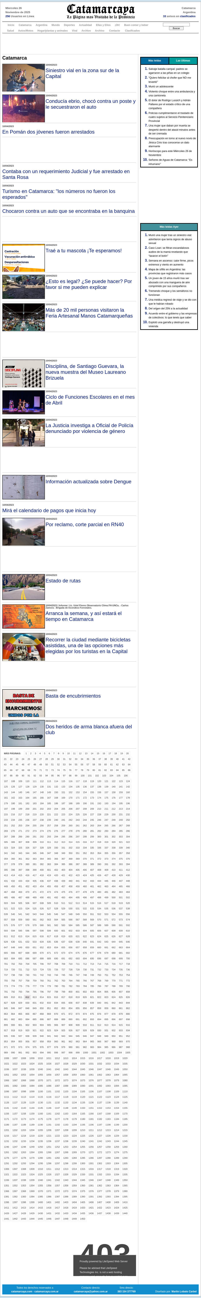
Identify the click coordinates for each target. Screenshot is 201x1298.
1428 (23, 1213)
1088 (65, 1086)
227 (92, 814)
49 (40, 764)
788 (113, 986)
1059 (74, 1074)
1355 (40, 1185)
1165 (82, 1113)
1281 (48, 1158)
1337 (14, 1180)
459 (78, 886)
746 (70, 975)
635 (49, 942)
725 (49, 969)
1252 (57, 1147)
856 (85, 1008)
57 (88, 764)
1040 (40, 1069)
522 (13, 908)
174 (99, 797)
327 (34, 847)
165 (34, 797)
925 (63, 1030)
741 (34, 975)
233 (6, 820)
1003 (110, 1052)
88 (11, 775)
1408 (108, 1202)
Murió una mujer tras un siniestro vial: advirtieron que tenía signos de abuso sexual (170, 239)
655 (63, 947)
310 (42, 842)
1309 (31, 1169)
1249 (31, 1147)
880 (128, 1014)
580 (42, 925)
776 (27, 986)
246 (99, 820)
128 (27, 786)
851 (49, 1008)
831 (34, 1003)
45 (17, 764)
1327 (57, 1174)
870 (56, 1014)
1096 (6, 1091)
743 (49, 975)
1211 (91, 1130)
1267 (57, 1152)
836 (70, 1003)
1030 (82, 1063)
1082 (14, 1086)
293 (49, 836)
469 (20, 892)
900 (13, 1025)
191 (92, 803)
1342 (57, 1180)
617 (49, 936)
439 (63, 881)
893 (92, 1019)
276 (56, 831)
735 (121, 969)
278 (70, 831)
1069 (31, 1080)
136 (85, 786)
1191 (48, 1124)
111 (34, 781)
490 (42, 897)
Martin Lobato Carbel (184, 1291)
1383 (23, 1196)
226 (85, 814)
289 (20, 836)
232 (128, 814)
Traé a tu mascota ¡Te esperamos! (84, 250)
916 (128, 1025)
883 (20, 1019)
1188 (23, 1124)
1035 (124, 1063)
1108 (108, 1091)
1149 (74, 1108)
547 (63, 914)
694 (85, 958)
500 (113, 897)
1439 (116, 1213)
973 (20, 1047)
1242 (99, 1141)
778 (42, 986)
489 (34, 897)
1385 (40, 1196)
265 (106, 825)
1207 (57, 1130)
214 (128, 809)
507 (34, 903)
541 (20, 914)
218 (27, 814)
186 (56, 803)
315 (78, 842)
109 (20, 781)
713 (92, 964)
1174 (31, 1119)
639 (78, 942)
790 (128, 986)
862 (128, 1008)
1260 (124, 1147)
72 (46, 770)
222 (56, 814)
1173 (23, 1119)
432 (13, 881)
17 (109, 753)
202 (42, 809)
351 (78, 853)
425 (92, 875)
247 (106, 820)
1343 (65, 1180)
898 (128, 1019)
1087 (57, 1086)
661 (106, 947)
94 (46, 775)
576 (13, 925)
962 (70, 1041)
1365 (124, 1185)
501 (121, 897)
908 (70, 1025)
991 (20, 1052)
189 (78, 803)
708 (56, 964)
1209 (74, 1130)
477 (78, 892)
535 (106, 908)
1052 (14, 1074)
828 (13, 1003)
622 (85, 936)
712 (85, 964)
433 (20, 881)
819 (78, 997)
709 (63, 964)
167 (49, 797)
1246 (6, 1147)
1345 (82, 1180)
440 (70, 881)
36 (94, 759)
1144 (31, 1108)
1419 (74, 1207)
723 (34, 969)
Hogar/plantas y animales (52, 30)
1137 (99, 1102)
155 (92, 792)
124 (128, 781)
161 (6, 797)
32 (70, 759)
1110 (124, 1091)
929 (92, 1030)
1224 (74, 1136)
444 (99, 881)
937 (20, 1036)
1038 (23, 1069)
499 (106, 897)
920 (27, 1030)
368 (70, 859)
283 (106, 831)
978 (56, 1047)
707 (49, 964)
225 (78, 814)
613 (20, 936)
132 (56, 786)
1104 (74, 1091)
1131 (48, 1102)
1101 (48, 1091)
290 (27, 836)
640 (85, 942)
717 (121, 964)
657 (78, 947)
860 (113, 1008)
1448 (65, 1219)
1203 (23, 1130)
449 (6, 886)
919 (20, 1030)
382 (42, 864)
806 (113, 991)
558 (13, 919)
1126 (6, 1102)
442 (85, 881)
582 (56, 925)
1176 (48, 1119)
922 (42, 1030)
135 (78, 786)
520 (128, 903)
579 (34, 925)
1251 (48, 1147)
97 (64, 775)
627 (121, 936)
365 (49, 859)
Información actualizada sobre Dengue (88, 481)
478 (85, 892)
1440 (124, 1213)
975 (34, 1047)
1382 (14, 1196)
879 (121, 1014)
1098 (23, 1091)
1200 (124, 1124)
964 (85, 1041)
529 (63, 908)
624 (99, 936)
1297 (57, 1163)
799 (63, 991)
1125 (124, 1097)
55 (76, 764)
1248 (23, 1147)
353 (92, 853)
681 (121, 953)
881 (6, 1019)
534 (99, 908)
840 (99, 1003)
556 (128, 914)
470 (27, 892)
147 (34, 792)
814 (42, 997)
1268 (65, 1152)
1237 (57, 1141)
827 (6, 1003)
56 (82, 764)
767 (92, 980)
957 (34, 1041)
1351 (6, 1185)
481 (106, 892)
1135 (82, 1102)
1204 (31, 1130)
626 (113, 936)
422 (70, 875)
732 (99, 969)
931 (106, 1030)
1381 (6, 1196)
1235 (40, 1141)
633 (34, 942)
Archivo (86, 30)
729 (78, 969)
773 (6, 986)
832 (42, 1003)
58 (94, 764)
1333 (108, 1174)
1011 (48, 1058)
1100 (40, 1091)
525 (34, 908)
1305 (124, 1163)
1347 (99, 1180)
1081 (6, 1086)
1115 (40, 1097)
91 (29, 775)
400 (42, 870)
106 (125, 775)
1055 (40, 1074)
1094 (116, 1086)
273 (34, 831)
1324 (31, 1174)
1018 (108, 1058)
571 (106, 919)
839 (92, 1003)
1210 (82, 1130)
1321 (6, 1174)
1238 (65, 1141)
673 (63, 953)
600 (56, 930)
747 (78, 975)
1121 (91, 1097)
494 (70, 897)
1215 (124, 1130)
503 (6, 903)
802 (85, 991)
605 (92, 930)
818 (70, 997)
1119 (74, 1097)
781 (63, 986)
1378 (108, 1191)
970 (128, 1041)
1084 (31, 1086)
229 (106, 814)
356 (113, 853)
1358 (65, 1185)
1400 (40, 1202)
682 (128, 953)
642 (99, 942)
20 (127, 753)
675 (78, 953)
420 (56, 875)
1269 (74, 1152)
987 (121, 1047)
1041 (48, 1069)
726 (56, 969)
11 (74, 753)
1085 (40, 1086)
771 (121, 980)
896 (113, 1019)
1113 (23, 1097)
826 (128, 997)
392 (113, 864)
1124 (116, 1097)
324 (13, 847)
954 (13, 1041)
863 (6, 1014)
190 (85, 803)
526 (42, 908)
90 (23, 775)
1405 (82, 1202)
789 (121, 986)
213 (121, 809)
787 (106, 986)
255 (34, 825)
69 (29, 770)
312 (56, 842)
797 (49, 991)
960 (56, 1041)
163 (20, 797)
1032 (99, 1063)
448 (128, 881)
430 (128, 875)
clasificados (188, 16)
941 (49, 1036)
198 (13, 809)
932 (113, 1030)
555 (121, 914)
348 (56, 853)
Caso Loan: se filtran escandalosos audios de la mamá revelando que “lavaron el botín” (169, 251)
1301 (91, 1163)
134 (70, 786)
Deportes (69, 25)
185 (49, 803)
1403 (65, 1202)
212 (113, 809)
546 (56, 914)
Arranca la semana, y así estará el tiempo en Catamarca (84, 616)
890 (70, 1019)
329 (49, 847)
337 (106, 847)
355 (106, 853)
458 (70, 886)
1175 (40, 1119)
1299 (74, 1163)
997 (63, 1052)
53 (64, 764)
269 (6, 831)
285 (121, 831)
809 (6, 997)
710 (70, 964)
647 (6, 947)
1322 (14, 1174)
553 (106, 914)
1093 (108, 1086)
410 (113, 870)
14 (92, 753)
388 (85, 864)
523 (20, 908)
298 (85, 836)
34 (82, 759)
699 (121, 958)
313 (63, 842)
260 (70, 825)
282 (99, 831)
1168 (108, 1113)
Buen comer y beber (136, 25)
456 (56, 886)
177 (121, 797)
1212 (99, 1130)
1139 (116, 1102)
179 (6, 803)
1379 (116, 1191)
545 (49, 914)
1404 (74, 1202)
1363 (108, 1185)
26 (34, 759)
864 (13, 1014)
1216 (6, 1136)
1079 (116, 1080)
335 (92, 847)
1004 (119, 1052)
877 (106, 1014)
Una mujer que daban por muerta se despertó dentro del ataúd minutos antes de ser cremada (172, 129)
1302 (99, 1163)
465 (121, 886)
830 (27, 1003)
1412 (14, 1207)
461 (92, 886)
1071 (48, 1080)
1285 (82, 1158)
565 (63, 919)
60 (105, 764)
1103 (65, 1091)
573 (121, 919)
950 (113, 1036)
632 (27, 942)
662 (113, 947)
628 (128, 936)
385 (63, 864)
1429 (31, 1213)
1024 (31, 1063)
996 (56, 1052)
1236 (48, 1141)
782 (70, 986)
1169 (116, 1113)
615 (34, 936)
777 (34, 986)
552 (99, 914)
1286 (91, 1158)
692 (70, 958)
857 (92, 1008)
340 (128, 847)
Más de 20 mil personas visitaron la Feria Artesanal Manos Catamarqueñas (89, 313)
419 (49, 875)
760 (42, 980)
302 (113, 836)
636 (56, 942)
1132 (57, 1102)
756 (13, 980)
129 (34, 786)
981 (78, 1047)
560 (27, 919)
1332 (99, 1174)
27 (40, 759)
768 (99, 980)
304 (128, 836)
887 (49, 1019)
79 (88, 770)
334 (85, 847)
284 (113, 831)
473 (49, 892)
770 (113, 980)
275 (49, 831)
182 (27, 803)
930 (99, 1030)
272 (27, 831)
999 (78, 1052)
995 (49, 1052)
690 (56, 958)
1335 (124, 1174)
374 (113, 859)
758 (27, 980)
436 (42, 881)
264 (99, 825)
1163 (65, 1113)
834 (56, 1003)
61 (111, 764)
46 (23, 764)
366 (56, 859)
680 (113, 953)
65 (5, 770)
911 (92, 1025)
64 (129, 764)
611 (6, 936)
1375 (82, 1191)
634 (42, 942)
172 (85, 797)
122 (113, 781)
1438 (108, 1213)
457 (63, 886)
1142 (14, 1108)
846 (13, 1008)
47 (29, 764)
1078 (108, 1080)
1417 (57, 1207)
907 (63, 1025)
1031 (91, 1063)
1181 (91, 1119)
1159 (31, 1113)
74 (58, 770)
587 (92, 925)
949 (106, 1036)
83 (111, 770)
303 (121, 836)
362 (27, 859)
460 (85, 886)
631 (20, 942)
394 (128, 864)
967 (106, 1041)
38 (105, 759)
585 (78, 925)
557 (6, 919)
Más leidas (154, 60)
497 (92, 897)
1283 (65, 1158)
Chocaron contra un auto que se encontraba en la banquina (68, 211)
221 (49, 814)
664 (128, 947)
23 (17, 759)
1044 (74, 1069)
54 (70, 764)
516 (99, 903)
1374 (74, 1191)
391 (106, 864)
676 (85, 953)
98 (70, 775)
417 (34, 875)
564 (56, 919)
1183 (108, 1119)
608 (113, 930)
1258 (108, 1147)
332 (70, 847)
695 (92, 958)
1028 (65, 1063)
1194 (74, 1124)
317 (92, 842)
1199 (116, 1124)
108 (13, 781)
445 (106, 881)
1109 (116, 1091)
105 (118, 775)
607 (106, 930)
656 (70, 947)
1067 (14, 1080)
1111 (6, 1097)
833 (49, 1003)
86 (129, 770)
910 (85, 1025)
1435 (82, 1213)
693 (78, 958)
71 (40, 770)
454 (42, 886)
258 (56, 825)
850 (42, 1008)
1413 (23, 1207)
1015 (82, 1058)
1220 (40, 1136)
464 (113, 886)
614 (27, 936)
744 (56, 975)
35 (88, 759)
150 (56, 792)
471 (34, 892)
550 (85, 914)
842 (113, 1003)
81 (99, 770)
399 (34, 870)
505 (20, 903)
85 (123, 770)
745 (63, 975)
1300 (82, 1163)
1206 (48, 1130)
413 (6, 875)
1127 (14, 1102)
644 (113, 942)
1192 (57, 1124)
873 (78, 1014)
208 (85, 809)
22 (11, 759)
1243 (108, 1141)
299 (92, 836)
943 (63, 1036)
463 (106, 886)
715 (106, 964)
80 (94, 770)
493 (63, 897)
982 (85, 1047)
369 (78, 859)
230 (113, 814)
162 (13, 797)
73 (52, 770)
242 (70, 820)
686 (27, 958)
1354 (31, 1185)
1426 (6, 1213)
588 (99, 925)
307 (20, 842)
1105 (82, 1091)
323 (6, 847)
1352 (14, 1185)
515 (92, 903)
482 (113, 892)
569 (92, 919)
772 (128, 980)
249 (121, 820)
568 (85, 919)
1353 (23, 1185)
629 (6, 942)
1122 (99, 1097)
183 (34, 803)
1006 (6, 1058)
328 (42, 847)
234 (13, 820)
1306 (6, 1169)
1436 (91, 1213)
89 (17, 775)
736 (128, 969)
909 (78, 1025)
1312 (57, 1169)
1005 (127, 1052)
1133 (65, 1102)
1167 (99, 1113)
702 (13, 964)
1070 (40, 1080)
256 (42, 825)
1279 (31, 1158)
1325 (40, 1174)
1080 (124, 1080)
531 (78, 908)
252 (13, 825)
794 (27, 991)
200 (27, 809)
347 (49, 853)
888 (56, 1019)
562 (42, 919)
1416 (48, 1207)
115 (63, 781)
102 (97, 775)
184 (42, 803)
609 (121, 930)
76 (70, 770)
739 (20, 975)
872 (70, 1014)
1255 (82, 1147)
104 (111, 775)
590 (113, 925)
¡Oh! (117, 25)
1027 (57, 1063)
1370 (40, 1191)
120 (99, 781)
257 (49, 825)
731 (92, 969)
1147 (57, 1108)
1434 (74, 1213)
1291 (6, 1163)
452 (27, 886)
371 (92, 859)
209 (92, 809)
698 (113, 958)
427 (106, 875)
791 (6, 991)
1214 (116, 1130)
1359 (74, 1185)
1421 (91, 1207)
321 (121, 842)
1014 (74, 1058)
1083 (23, 1086)
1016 (91, 1058)
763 (63, 980)
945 (78, 1036)
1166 (91, 1113)
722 (27, 969)
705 (34, 964)
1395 (124, 1196)
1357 (57, 1185)
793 (20, 991)
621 (78, 936)
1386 (48, 1196)
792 (13, 991)
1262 (14, 1152)
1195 (82, 1124)
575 (6, 925)
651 (34, 947)
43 (5, 764)
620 (70, 936)
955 (20, 1041)
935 (6, 1036)
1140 (124, 1102)
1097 (14, 1091)
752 (113, 975)
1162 (57, 1113)
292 (42, 836)
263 (92, 825)
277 (63, 831)
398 (27, 870)
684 (13, 958)
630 (13, 942)
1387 (57, 1196)
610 (128, 930)
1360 (82, 1185)
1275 (124, 1152)
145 (20, 792)
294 (56, 836)
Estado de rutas (63, 580)
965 (92, 1041)
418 (42, 875)
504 (13, 903)
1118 (65, 1097)
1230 (124, 1136)
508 (42, 903)
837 (78, 1003)
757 (20, 980)
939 (34, 1036)
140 (113, 786)
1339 (31, 1180)
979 (63, 1047)
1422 (99, 1207)
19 (121, 753)
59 (99, 764)
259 (63, 825)
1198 (108, 1124)
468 (13, 892)
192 (99, 803)
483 (121, 892)
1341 (48, 1180)
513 (78, 903)
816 (56, 997)
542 (27, 914)
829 (20, 1003)
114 (56, 781)
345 (34, 853)
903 (34, 1025)
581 (49, 925)
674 (70, 953)
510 (56, 903)
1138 (108, 1102)
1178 (65, 1119)
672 (56, 953)
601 (63, 930)
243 (78, 820)
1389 (74, 1196)
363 (34, 859)
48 (34, 764)
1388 (65, 1196)
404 (70, 870)
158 (113, 792)
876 (99, 1014)
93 (40, 775)
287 (6, 836)
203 (49, 809)
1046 (91, 1069)
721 (20, 969)
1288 (108, 1158)
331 (63, 847)
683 (6, 958)
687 (34, 958)
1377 (99, 1191)
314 (70, 842)
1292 (14, 1163)
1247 (14, 1147)
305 (6, 842)
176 (113, 797)
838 (85, 1003)
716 (113, 964)
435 (34, 881)
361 (20, 859)
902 (27, 1025)
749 (92, 975)
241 (63, 820)
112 (42, 781)
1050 (124, 1069)
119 (92, 781)
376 (128, 859)
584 (70, 925)
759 (34, 980)
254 (27, 825)
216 (13, 814)
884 (27, 1019)
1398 (23, 1202)
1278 (23, 1158)
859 (106, 1008)
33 (76, 759)
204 (56, 809)
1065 (124, 1074)
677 (92, 953)
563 (49, 919)
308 (27, 842)
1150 (82, 1108)
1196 (91, 1124)
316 (85, 842)
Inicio (11, 25)
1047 (99, 1069)
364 (42, 859)
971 (6, 1047)
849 (34, 1008)
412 (128, 870)
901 (20, 1025)
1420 (82, 1207)
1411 (6, 1207)
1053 (23, 1074)
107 (6, 781)
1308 (23, 1169)
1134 (74, 1102)
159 (121, 792)
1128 (23, 1102)
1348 (108, 1180)
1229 (116, 1136)
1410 (124, 1202)
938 (27, 1036)
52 (58, 764)
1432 (57, 1213)
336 (99, 847)
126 (13, 786)
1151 (91, 1108)
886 (42, 1019)
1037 (14, 1069)
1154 (116, 1108)
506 (27, 903)
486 (13, 897)
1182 (99, 1119)
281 (92, 831)
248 (113, 820)
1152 (99, 1108)
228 (99, 814)
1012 (57, 1058)
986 (113, 1047)
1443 (23, 1219)
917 (6, 1030)
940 (42, 1036)
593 (6, 930)
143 (6, 792)
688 (42, 958)
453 (34, 886)
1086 (48, 1086)
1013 (65, 1058)
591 (121, 925)
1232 (14, 1141)
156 (99, 792)
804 (99, 991)
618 (56, 936)
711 (78, 964)
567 (78, 919)
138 (99, 786)
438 (56, 881)
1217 (14, 1136)
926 (70, 1030)
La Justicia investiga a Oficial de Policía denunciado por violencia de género (89, 428)
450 (13, 886)
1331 (91, 1174)
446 (113, 881)
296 (70, 836)
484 (128, 892)
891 (78, 1019)
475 (63, 892)
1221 (48, 1136)
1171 (6, 1119)
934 (128, 1030)
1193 (65, 1124)
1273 (108, 1152)
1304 (116, 1163)
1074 (74, 1080)
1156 (6, 1113)
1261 (6, 1152)
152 (70, 792)
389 (92, 864)
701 (6, 964)
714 (99, 964)
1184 (116, 1119)
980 (70, 1047)
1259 (116, 1147)
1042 (57, 1069)
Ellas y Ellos (103, 25)
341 (6, 853)
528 (56, 908)
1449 (74, 1219)
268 (128, 825)
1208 (65, 1130)
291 (34, 836)
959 (49, 1041)
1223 (65, 1136)
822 (99, 997)
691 (63, 958)
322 (128, 842)
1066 (6, 1080)
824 (113, 997)
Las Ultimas (183, 60)
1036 (6, 1069)
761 (49, 980)
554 (113, 914)
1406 (91, 1202)
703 (20, 964)
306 (13, 842)
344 (27, 853)
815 (49, 997)
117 (78, 781)
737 (6, 975)
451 (20, 886)
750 (99, 975)
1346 (91, 1180)
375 (121, 859)
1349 (116, 1180)
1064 (116, 1074)
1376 (91, 1191)
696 (99, 958)
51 (52, 764)
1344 (74, 1180)
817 (63, 997)
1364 (116, 1185)
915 (121, 1025)
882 (13, 1019)
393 (121, 864)
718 (128, 964)
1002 (102, 1052)
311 (49, 842)
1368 (23, 1191)
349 (63, 853)
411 (121, 870)
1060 (82, 1074)
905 (49, 1025)
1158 (23, 1113)
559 (20, 919)
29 (52, 759)
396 (13, 870)
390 (99, 864)
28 (46, 759)
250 (128, 820)
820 (85, 997)
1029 (74, 1063)
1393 (108, 1196)
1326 (48, 1174)
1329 (74, 1174)
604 (85, 930)
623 (92, 936)
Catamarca (25, 25)
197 (6, 809)
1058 (65, 1074)
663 (121, 947)
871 (63, 1014)
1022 (14, 1063)
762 (56, 980)
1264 (31, 1152)
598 (42, 930)
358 (128, 853)
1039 (31, 1069)
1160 (40, 1113)
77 (76, 770)
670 (42, 953)
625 (106, 936)
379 (20, 864)
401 (49, 870)
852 (56, 1008)
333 (78, 847)
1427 (14, 1213)
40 (117, 759)
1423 (108, 1207)
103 (104, 775)
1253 (65, 1147)
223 (63, 814)
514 (85, 903)
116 (70, 781)
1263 (23, 1152)
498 (99, 897)
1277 (14, 1158)
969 (121, 1041)
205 (63, 809)
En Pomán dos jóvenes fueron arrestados (48, 132)
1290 (124, 1158)
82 (105, 770)
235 (20, 820)
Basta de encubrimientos (73, 696)
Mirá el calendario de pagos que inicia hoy (49, 510)
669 (34, 953)
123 (121, 781)
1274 (116, 1152)
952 (128, 1036)
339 (121, 847)
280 (85, 831)
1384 (31, 1196)
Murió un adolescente (161, 86)
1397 (14, 1202)
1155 (124, 1108)
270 (13, 831)
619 (63, 936)
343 (20, 853)
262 (85, 825)
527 (49, 908)
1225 (82, 1136)
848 (27, 1008)
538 (128, 908)
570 (99, 919)
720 (13, 969)
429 (121, 875)
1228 (108, 1136)
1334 (116, 1174)
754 (128, 975)
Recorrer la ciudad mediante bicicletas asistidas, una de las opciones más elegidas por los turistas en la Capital (88, 645)
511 (63, 903)
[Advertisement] (100, 43)
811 (20, 997)
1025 (40, 1063)
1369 (31, 1191)
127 (20, 786)
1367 (14, 1191)
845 (6, 1008)
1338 (23, 1180)
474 (56, 892)
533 (92, 908)
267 (121, 825)
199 (20, 809)
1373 (65, 1191)
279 (78, 831)
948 (99, 1036)
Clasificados (132, 30)
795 (34, 991)
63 (123, 764)
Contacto (114, 30)
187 (63, 803)
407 (92, 870)
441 (78, 881)
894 (99, 1019)
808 (128, 991)
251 (6, 825)
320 (113, 842)
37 (99, 759)
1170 (124, 1113)
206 (70, 809)
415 (20, 875)
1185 (124, 1119)
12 (80, 753)
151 (63, 792)
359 (6, 859)
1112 (14, 1097)
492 (56, 897)
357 (121, 853)
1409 (116, 1202)
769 (106, 980)
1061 (91, 1074)
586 (85, 925)
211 (106, 809)
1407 (99, 1202)
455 (49, 886)
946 (85, 1036)
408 (99, 870)
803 (92, 991)
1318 (108, 1169)
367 (63, 859)
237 (34, 820)
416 (27, 875)
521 (6, 908)
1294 (31, 1163)
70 (34, 770)
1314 (74, 1169)
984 (99, 1047)
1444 (31, 1219)
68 (23, 770)
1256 (91, 1147)
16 (104, 753)
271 (20, 831)
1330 (82, 1174)
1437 (99, 1213)
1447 (57, 1219)
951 (121, 1036)
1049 (116, 1069)
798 (56, 991)
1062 (99, 1074)
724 (42, 969)
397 (20, 870)
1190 (40, 1124)
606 (99, 930)
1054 (31, 1074)
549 (78, 914)
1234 (31, 1141)
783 (78, 986)
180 (13, 803)
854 (70, 1008)
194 (113, 803)
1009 (31, 1058)
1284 (74, 1158)
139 (106, 786)
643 (106, 942)
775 (20, 986)
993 (34, 1052)
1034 (116, 1063)
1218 (23, 1136)
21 (5, 759)
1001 (93, 1052)
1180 (82, 1119)
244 (85, 820)
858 (99, 1008)
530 (70, 908)
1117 (57, 1097)
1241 (91, 1141)
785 (92, 986)
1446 (48, 1219)
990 (13, 1052)
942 (56, 1036)
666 (13, 953)
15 (98, 753)
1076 (91, 1080)
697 (106, 958)
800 (70, 991)
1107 (99, 1091)
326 (27, 847)
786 (99, 986)
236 (27, 820)
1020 (124, 1058)
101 (90, 775)
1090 (82, 1086)
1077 (99, 1080)
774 (13, 986)
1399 (31, 1202)
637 (63, 942)
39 (111, 759)
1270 (82, 1152)
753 (121, 975)
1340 (40, 1180)
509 (49, 903)
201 (34, 809)
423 (78, 875)
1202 (14, 1130)
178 (128, 797)
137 (92, 786)
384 (56, 864)
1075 (82, 1080)
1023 (23, 1063)
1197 (99, 1124)
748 (85, 975)
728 (70, 969)
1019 (116, 1058)
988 (128, 1047)
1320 (124, 1169)
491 (49, 897)
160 (128, 792)
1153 (108, 1108)
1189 (31, 1124)
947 (92, 1036)
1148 (65, 1108)
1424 (116, 1207)
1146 (48, 1108)
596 (27, 930)
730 (85, 969)
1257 (99, 1147)
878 (113, 1014)
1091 (91, 1086)
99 (76, 775)
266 (113, 825)
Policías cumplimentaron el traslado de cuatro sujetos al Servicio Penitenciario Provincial (171, 117)
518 (113, 903)
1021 (6, 1063)
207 (78, 809)
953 (6, 1041)
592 (128, 925)
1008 (23, 1058)
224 (70, 814)
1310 (40, 1169)
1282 (57, 1158)
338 (113, 847)
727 (63, 969)
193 (106, 803)
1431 (48, 1213)
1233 (23, 1141)
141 (121, 786)
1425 (124, 1207)
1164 (74, 1113)
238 (42, 820)
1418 (65, 1207)
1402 (57, 1202)
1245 (124, 1141)
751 (106, 975)
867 (34, 1014)
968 (113, 1041)
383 (49, 864)
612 (13, 936)
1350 (124, 1180)
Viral (74, 30)
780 (56, 986)
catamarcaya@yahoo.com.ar (91, 1291)
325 (20, 847)
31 (64, 759)
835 (63, 1003)
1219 (31, 1136)
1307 (14, 1169)
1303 (108, 1163)
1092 (99, 1086)
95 (52, 775)
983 (92, 1047)
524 (27, 908)
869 (49, 1014)
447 (121, 881)
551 (92, 914)
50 (46, 764)
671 (49, 953)
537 (121, 908)
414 (13, 875)
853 (63, 1008)
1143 (23, 1108)
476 (70, 892)
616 (42, 936)
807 (121, 991)
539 (6, 914)
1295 (40, 1163)
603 (78, 930)
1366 (6, 1191)
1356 (48, 1185)
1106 (91, 1091)
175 (106, 797)
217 (20, 814)
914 (113, 1025)
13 (86, 753)
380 (27, 864)
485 (6, 897)
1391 (91, 1196)
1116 (48, 1097)
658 (85, 947)
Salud (10, 30)
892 (85, 1019)
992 (27, 1052)
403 (63, 870)
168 (56, 797)
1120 (82, 1097)
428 (113, 875)
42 (129, 759)
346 (42, 853)
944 (70, 1036)
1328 (65, 1174)
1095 (124, 1086)
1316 (91, 1169)
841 (106, 1003)
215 (6, 814)
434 (27, 881)
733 (106, 969)
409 (106, 870)
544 (42, 914)
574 (128, 919)
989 (6, 1052)
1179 (74, 1119)
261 (78, 825)
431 (6, 881)
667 (20, 953)
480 (99, 892)
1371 (48, 1191)
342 (13, 853)
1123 (108, 1097)
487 (20, 897)
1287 (99, 1158)
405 (78, 870)
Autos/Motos (25, 30)
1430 (40, 1213)
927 (78, 1030)
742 (42, 975)
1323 (23, 1174)
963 (78, 1041)
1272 (99, 1152)
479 (92, 892)
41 (123, 759)
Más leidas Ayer (169, 226)
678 (99, 953)
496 (85, 897)
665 (6, 953)
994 (42, 1052)
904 (42, 1025)
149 (49, 792)
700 (128, 958)
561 (34, 919)
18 (115, 753)
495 (78, 897)
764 (70, 980)
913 (106, 1025)
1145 (40, 1108)
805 (106, 991)
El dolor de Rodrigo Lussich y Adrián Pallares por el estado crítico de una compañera (170, 104)
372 (99, 859)
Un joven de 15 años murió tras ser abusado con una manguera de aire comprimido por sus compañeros (169, 282)
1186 (6, 1124)
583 (63, 925)
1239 (74, 1141)
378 (13, 864)
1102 (57, 1091)
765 (78, 980)
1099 (31, 1091)
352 (85, 853)
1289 (116, 1158)
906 (56, 1025)
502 (128, 897)
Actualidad (85, 25)
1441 (6, 1219)
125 (6, 786)
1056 (48, 1074)
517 (106, 903)
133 (63, 786)
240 (56, 820)
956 (27, 1041)
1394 (116, 1196)
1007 (14, 1058)
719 (6, 969)
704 (27, 964)
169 (63, 797)
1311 (48, 1169)
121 (106, 781)
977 (49, 1047)
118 (85, 781)
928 (85, 1030)
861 (121, 1008)
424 (85, 875)
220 (42, 814)
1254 (74, 1147)
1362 (99, 1185)
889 (63, 1019)
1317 (99, 1169)
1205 (40, 1130)
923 (49, 1030)
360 (13, 859)
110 (27, 781)
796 (42, 991)
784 (85, 986)
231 (121, 814)
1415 (40, 1207)
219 (34, 814)
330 (56, 847)
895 (106, 1019)
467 (6, 892)
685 (20, 958)
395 (6, 870)
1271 (91, 1152)
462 (99, 886)
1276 (6, 1158)
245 (92, 820)
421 (63, 875)
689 (49, 958)
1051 (6, 1074)
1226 (91, 1136)
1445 (40, 1219)
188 (70, 803)
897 (121, 1019)
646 (128, 942)
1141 (6, 1108)
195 (121, 803)
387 (78, 864)
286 (128, 831)
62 (117, 764)
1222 (57, 1136)
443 (92, 881)
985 (106, 1047)
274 (42, 831)
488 (27, 897)
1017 (99, 1058)
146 (27, 792)
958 (42, 1041)
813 (34, 997)
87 (5, 775)
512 (70, 903)
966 (99, 1041)
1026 (48, 1063)
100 (82, 775)
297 (78, 836)
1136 (91, 1102)
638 (70, 942)
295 (63, 836)
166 (42, 797)
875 (92, 1014)
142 (128, 786)
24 (23, 759)
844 (128, 1003)
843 (121, 1003)
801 (78, 991)
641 (92, 942)
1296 (48, 1163)
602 (70, 930)
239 (49, 820)
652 (42, 947)
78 (82, 770)
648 (13, 947)
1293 (23, 1163)
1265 (40, 1152)
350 (70, 853)
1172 (14, 1119)
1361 (91, 1185)
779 (49, 986)
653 (49, 947)
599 (49, 930)
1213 (108, 1130)
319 (106, 842)
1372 (57, 1191)
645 (121, 942)
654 (56, 947)
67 (17, 770)
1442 (14, 1219)
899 (6, 1025)
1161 (48, 1113)
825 (121, 997)
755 (6, 980)
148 (42, 792)
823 (106, 997)
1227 (99, 1136)
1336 (6, 1180)
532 (85, 908)
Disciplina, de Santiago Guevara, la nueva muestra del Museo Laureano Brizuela (86, 372)
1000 (85, 1052)
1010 (40, 1058)
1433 (65, 1213)
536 (113, 908)
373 (106, 859)
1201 (6, 1130)
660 (99, 947)
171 (78, 797)
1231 (6, 1141)
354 (99, 853)
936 (13, 1036)
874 (85, 1014)
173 (92, 797)
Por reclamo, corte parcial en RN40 (85, 524)
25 (29, 759)
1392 (99, 1196)
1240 (82, 1141)
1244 (116, 1141)
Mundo (56, 25)
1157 (14, 1113)
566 (70, 919)
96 (58, 775)
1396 (6, 1202)
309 (34, 842)
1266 (48, 1152)
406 (85, 870)
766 (85, 980)
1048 (108, 1069)
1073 (65, 1080)
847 (20, 1008)
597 (34, 930)
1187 (14, 1124)
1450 (82, 1219)
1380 (124, 1191)
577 (20, 925)
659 (92, 947)
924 (56, 1030)
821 (92, 997)
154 (85, 792)
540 (13, 914)
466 (128, 886)
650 (27, 947)
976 (42, 1047)
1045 (82, 1069)
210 (99, 809)
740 (27, 975)
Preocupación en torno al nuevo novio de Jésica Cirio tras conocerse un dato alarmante (172, 142)
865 (20, 1014)
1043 (65, 1069)
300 (99, 836)
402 (56, 870)
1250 (40, 1147)
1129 (31, 1102)
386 (70, 864)
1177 (57, 1119)
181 (20, 803)
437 (49, 881)
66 (11, 770)
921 (34, 1030)
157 (106, 792)
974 (27, 1047)
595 (20, 930)
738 (13, 975)
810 (13, 997)
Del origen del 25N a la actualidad (168, 308)
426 (99, 875)
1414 (31, 1207)
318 (99, 842)
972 (13, 1047)
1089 (74, 1086)
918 (13, 1030)
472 (42, 892)
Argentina (41, 25)
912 (99, 1025)
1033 (108, 1063)
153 (78, 792)
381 (34, 864)
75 (64, 770)
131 (49, 786)
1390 (82, 1196)
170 (70, 797)
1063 (108, 1074)
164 (27, 797)
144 (13, 792)
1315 (82, 1169)
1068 (23, 1080)
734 (113, 969)
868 (42, 1014)
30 (58, 759)
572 (113, 919)
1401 (48, 1202)
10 (68, 753)
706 (42, 964)
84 (117, 770)
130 (42, 786)
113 (49, 781)
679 (106, 953)
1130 (40, 1102)
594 (13, 930)
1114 (31, 1097)
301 (106, 836)
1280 (40, 1158)
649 (20, 947)
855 (78, 1008)
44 (11, 764)
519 (121, 903)
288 (13, 836)
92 (34, 775)
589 (106, 925)
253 (20, 825)
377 (6, 864)
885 (34, 1019)
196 (128, 803)
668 (27, 953)
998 (70, 1052)
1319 (116, 1169)
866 (27, 1014)
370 (85, 859)
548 (70, 914)
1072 (57, 1080)
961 (63, 1041)
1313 (65, 1169)
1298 (65, 1163)
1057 (57, 1074)
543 (34, 914)
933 (121, 1030)
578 (27, 925)
